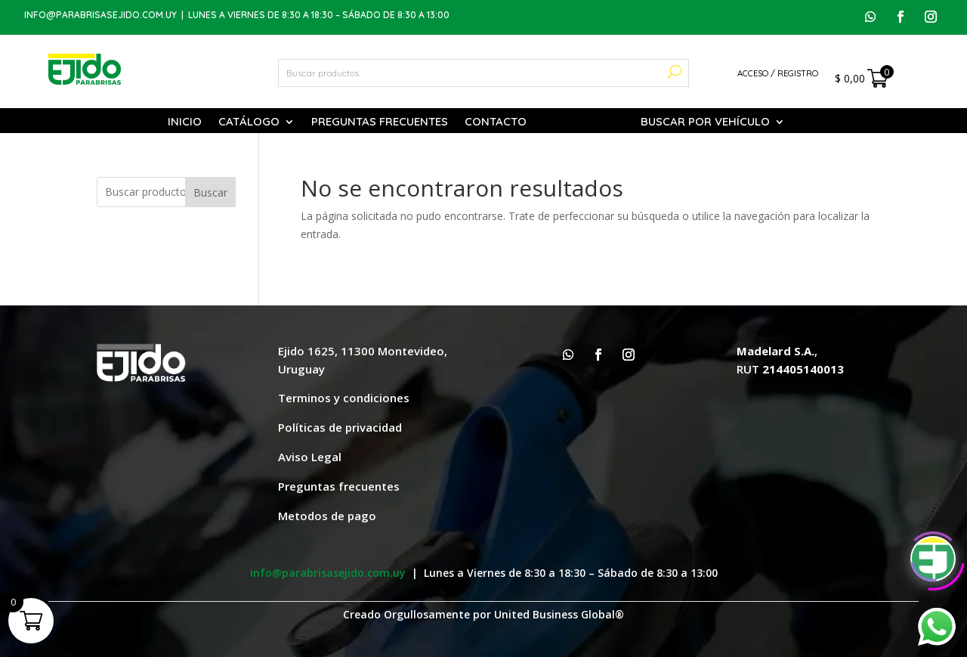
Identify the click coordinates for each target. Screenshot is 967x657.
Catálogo (249, 122)
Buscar (210, 192)
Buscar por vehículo (705, 122)
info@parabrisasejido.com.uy (100, 14)
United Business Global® (559, 614)
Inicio (185, 122)
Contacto (496, 122)
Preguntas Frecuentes (379, 122)
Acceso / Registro (777, 73)
